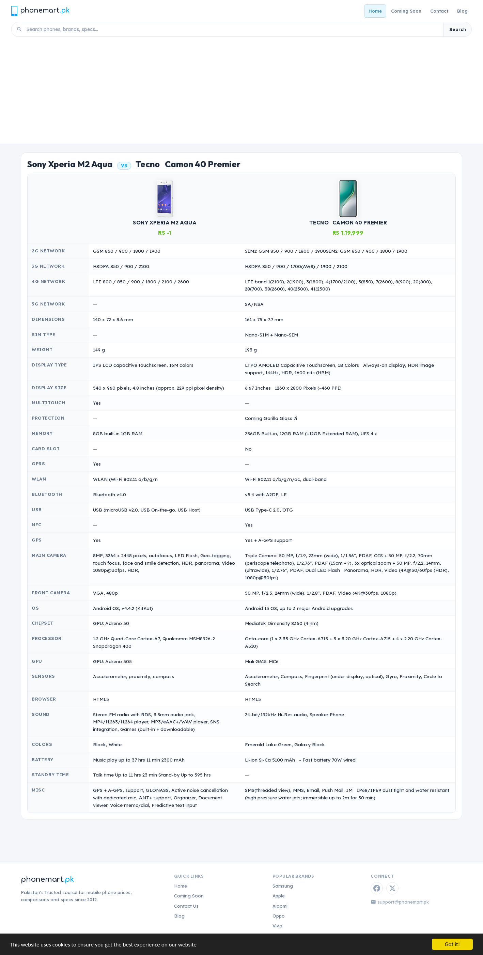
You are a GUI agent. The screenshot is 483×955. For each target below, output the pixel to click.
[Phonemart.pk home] (40, 10)
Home (375, 11)
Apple (278, 895)
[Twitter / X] (392, 888)
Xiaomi (279, 906)
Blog (462, 11)
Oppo (278, 916)
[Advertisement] (241, 92)
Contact (439, 11)
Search (457, 29)
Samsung (282, 886)
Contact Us (186, 906)
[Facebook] (377, 888)
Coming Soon (406, 11)
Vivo (277, 925)
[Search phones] (232, 29)
